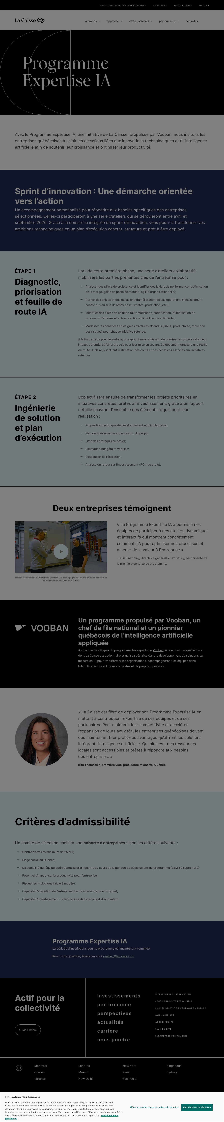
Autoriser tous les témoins (197, 1107)
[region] (112, 1107)
